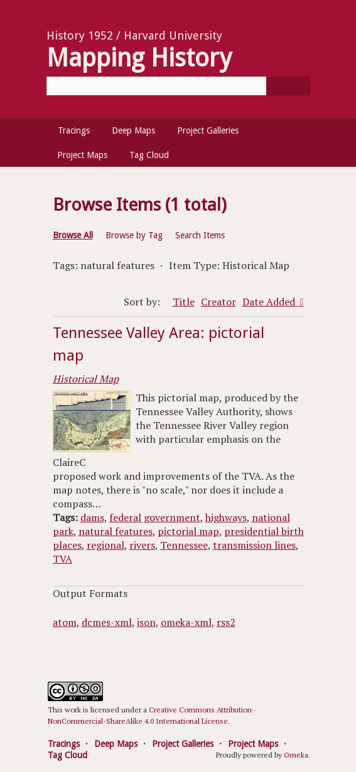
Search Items (200, 235)
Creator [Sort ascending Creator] (218, 302)
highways (226, 517)
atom (65, 622)
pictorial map (188, 531)
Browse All (73, 235)
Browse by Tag (134, 235)
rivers (142, 545)
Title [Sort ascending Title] (184, 302)
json (146, 622)
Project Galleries (208, 130)
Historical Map (86, 379)
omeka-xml (186, 622)
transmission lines (254, 545)
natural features (115, 531)
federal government (154, 517)
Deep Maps (133, 130)
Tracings (74, 130)
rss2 (226, 622)
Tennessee (184, 545)
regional (105, 545)
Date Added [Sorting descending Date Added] (270, 302)
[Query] (178, 86)
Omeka (296, 754)
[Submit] (288, 86)
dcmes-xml (107, 622)
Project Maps (82, 155)
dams (92, 517)
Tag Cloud (149, 155)
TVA (62, 559)
